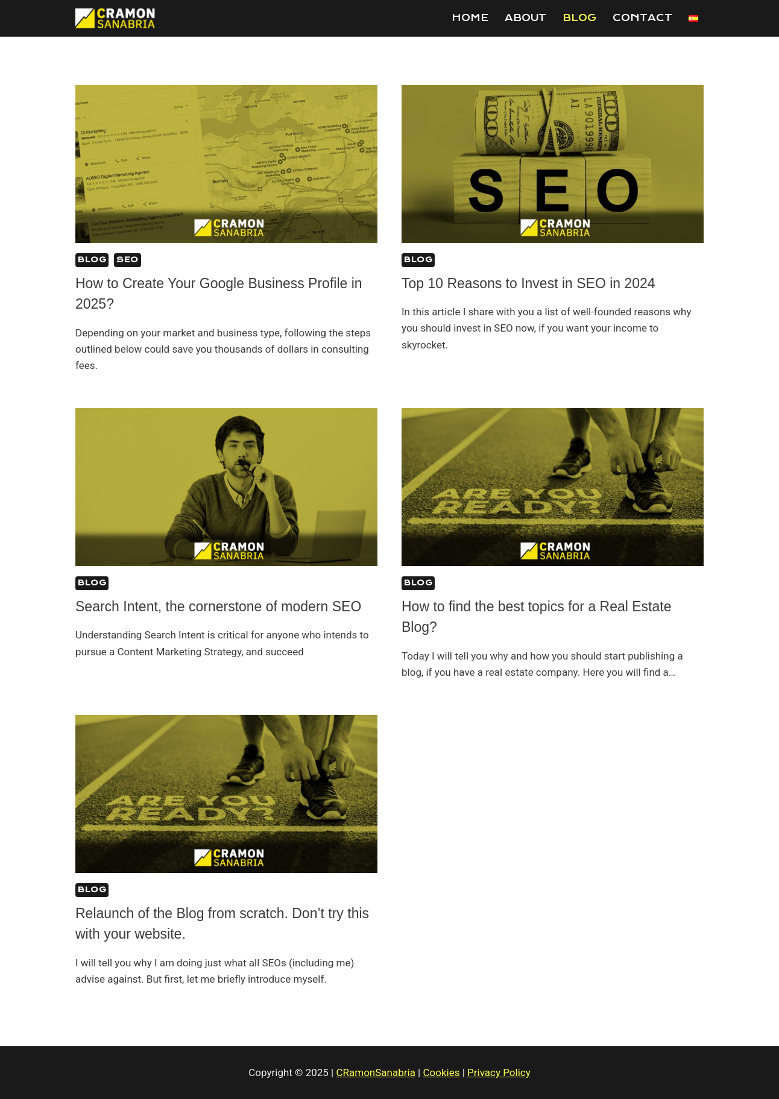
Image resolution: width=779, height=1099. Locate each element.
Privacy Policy (499, 1072)
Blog (579, 18)
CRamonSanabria (375, 1072)
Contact (642, 18)
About (525, 18)
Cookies (441, 1072)
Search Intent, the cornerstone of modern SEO (218, 606)
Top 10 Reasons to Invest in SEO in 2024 (528, 283)
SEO (127, 259)
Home (470, 18)
